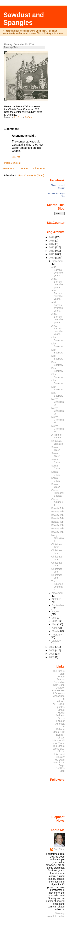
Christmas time (56, 552)
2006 (52, 653)
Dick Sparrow (57, 339)
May (54, 624)
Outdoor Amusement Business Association (58, 693)
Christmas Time (56, 545)
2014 (52, 244)
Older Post (39, 168)
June (55, 621)
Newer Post (8, 168)
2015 (52, 240)
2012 (52, 250)
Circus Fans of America (60, 721)
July (54, 617)
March (55, 631)
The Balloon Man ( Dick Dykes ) (59, 730)
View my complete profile (56, 915)
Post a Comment (12, 163)
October (56, 599)
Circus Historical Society (57, 493)
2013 (52, 247)
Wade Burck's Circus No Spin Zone (58, 680)
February (57, 634)
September (58, 605)
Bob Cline (59, 849)
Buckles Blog (60, 769)
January (56, 640)
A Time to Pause (56, 436)
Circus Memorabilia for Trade (58, 740)
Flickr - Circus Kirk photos (58, 704)
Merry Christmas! (57, 402)
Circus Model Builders (60, 712)
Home (24, 168)
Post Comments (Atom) (31, 175)
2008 (52, 650)
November (57, 593)
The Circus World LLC (58, 747)
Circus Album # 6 (57, 502)
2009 (52, 647)
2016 (52, 237)
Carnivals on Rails (57, 442)
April (55, 627)
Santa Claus (55, 448)
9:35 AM (16, 157)
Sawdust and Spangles (23, 18)
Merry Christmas (57, 538)
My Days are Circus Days (58, 762)
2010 (52, 257)
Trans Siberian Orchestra (57, 585)
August (56, 611)
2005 (52, 657)
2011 (52, 254)
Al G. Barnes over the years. (57, 271)
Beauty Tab (57, 508)
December (57, 261)
